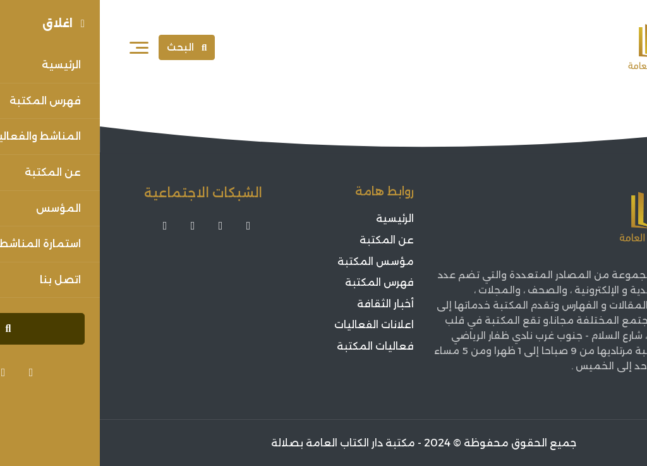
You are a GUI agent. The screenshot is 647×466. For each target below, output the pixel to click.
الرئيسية (295, 219)
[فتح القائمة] (39, 47)
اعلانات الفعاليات (274, 325)
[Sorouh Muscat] (571, 47)
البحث (87, 47)
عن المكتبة (287, 240)
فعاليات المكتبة (275, 346)
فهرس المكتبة (279, 282)
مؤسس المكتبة (276, 261)
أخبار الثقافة (285, 304)
